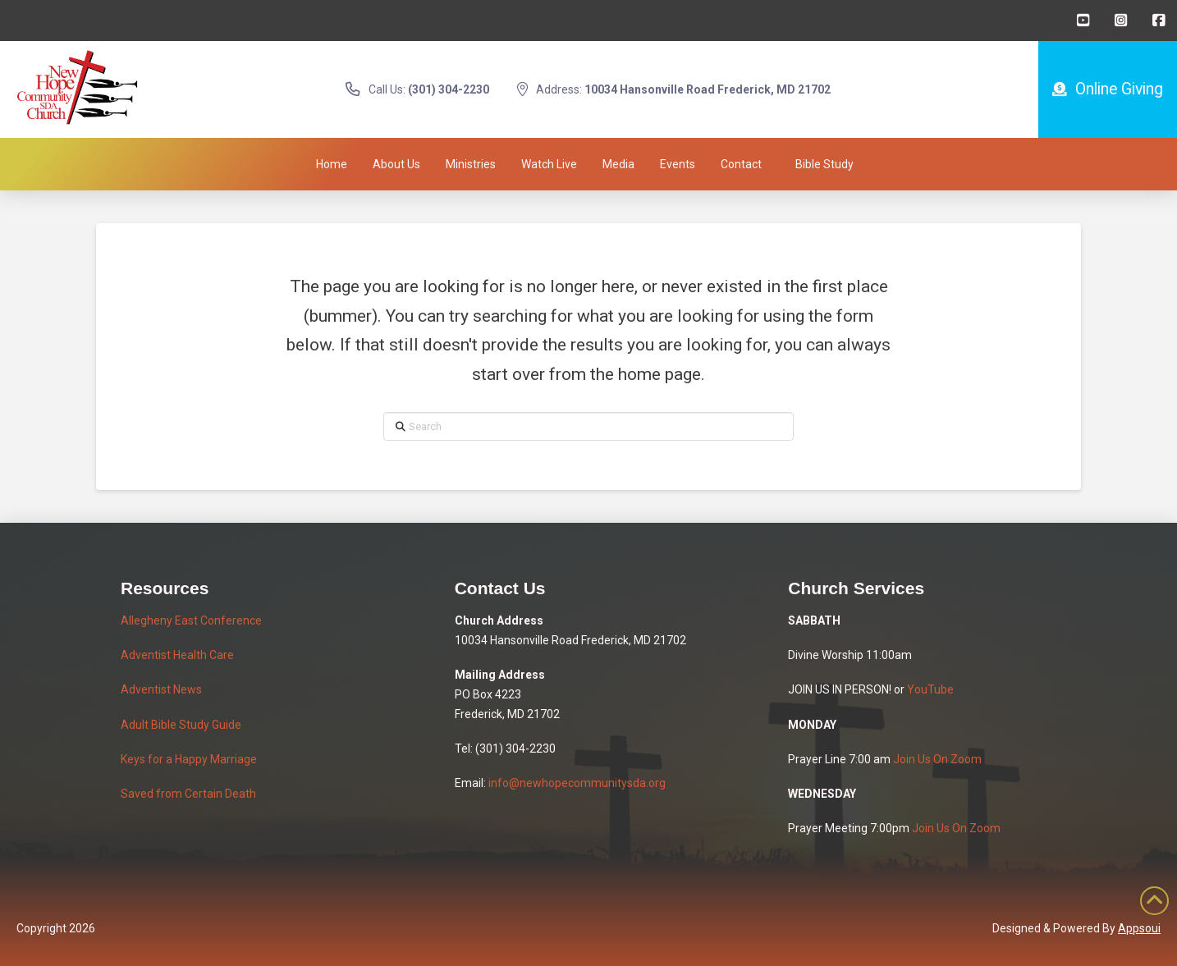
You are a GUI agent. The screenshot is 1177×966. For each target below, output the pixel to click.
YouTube (930, 689)
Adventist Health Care (177, 655)
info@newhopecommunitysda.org (577, 783)
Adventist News (161, 689)
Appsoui (1139, 928)
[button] (824, 164)
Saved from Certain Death (188, 793)
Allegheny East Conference (191, 620)
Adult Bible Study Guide (181, 724)
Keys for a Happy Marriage (189, 759)
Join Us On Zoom (937, 759)
